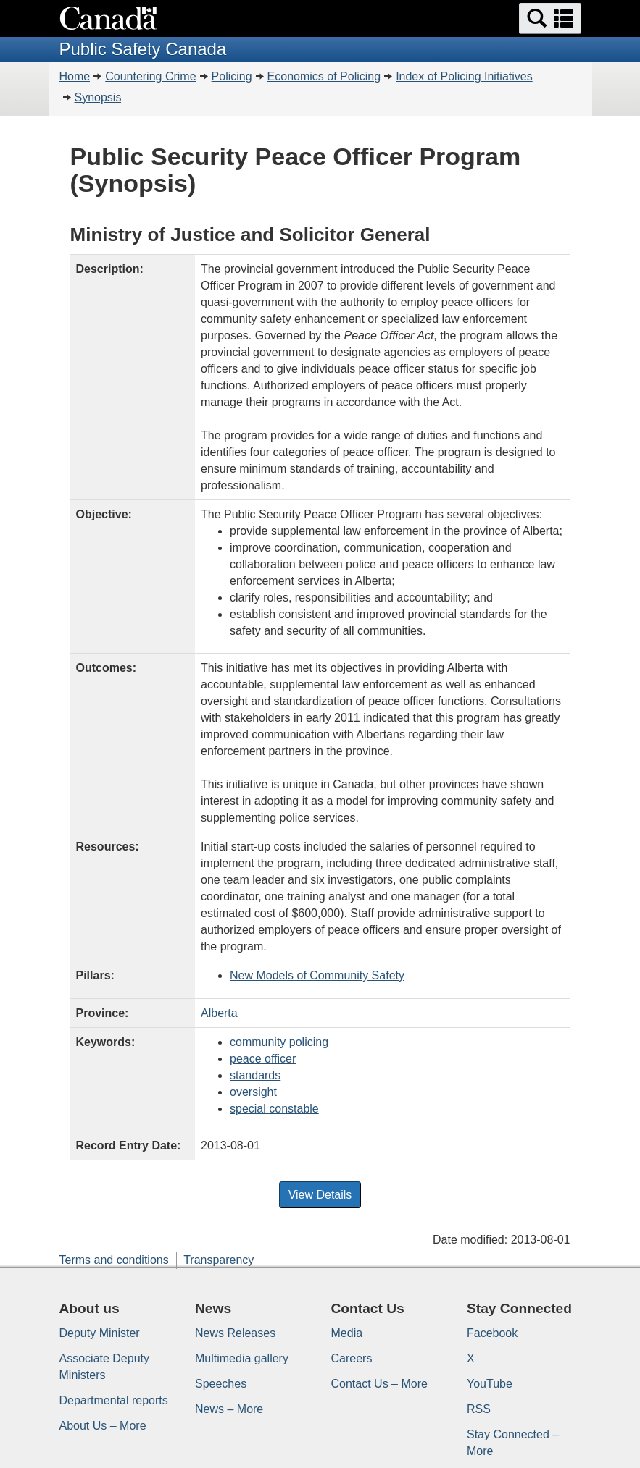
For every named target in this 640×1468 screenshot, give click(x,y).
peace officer (263, 1059)
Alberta (219, 1013)
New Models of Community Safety (317, 975)
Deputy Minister (99, 1333)
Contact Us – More (379, 1384)
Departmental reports (113, 1400)
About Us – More (102, 1426)
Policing (232, 76)
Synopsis (98, 97)
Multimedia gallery (241, 1358)
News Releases (235, 1333)
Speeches (220, 1384)
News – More (229, 1409)
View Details (320, 1195)
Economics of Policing (324, 76)
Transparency (218, 1260)
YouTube (489, 1384)
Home (75, 76)
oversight (253, 1092)
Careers (352, 1358)
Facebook (492, 1333)
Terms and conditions (114, 1260)
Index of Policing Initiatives (464, 76)
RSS (479, 1409)
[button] (550, 18)
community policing (279, 1042)
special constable (274, 1108)
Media (347, 1333)
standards (255, 1075)
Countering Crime (150, 76)
